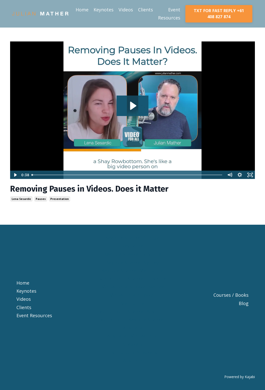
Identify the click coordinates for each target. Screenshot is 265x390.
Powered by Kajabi (239, 376)
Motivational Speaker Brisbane (132, 279)
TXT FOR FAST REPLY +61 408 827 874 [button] (219, 13)
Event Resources (169, 14)
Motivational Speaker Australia (132, 311)
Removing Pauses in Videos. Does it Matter (89, 189)
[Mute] (230, 175)
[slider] (127, 175)
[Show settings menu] (240, 175)
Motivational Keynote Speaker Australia (132, 323)
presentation (59, 199)
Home (82, 10)
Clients (145, 10)
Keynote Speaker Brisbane (132, 254)
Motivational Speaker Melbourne (132, 299)
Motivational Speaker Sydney (132, 287)
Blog (244, 303)
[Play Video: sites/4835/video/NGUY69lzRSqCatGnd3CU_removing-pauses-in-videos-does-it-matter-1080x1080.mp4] (132, 106)
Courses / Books (231, 295)
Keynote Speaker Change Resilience (132, 242)
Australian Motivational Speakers (132, 340)
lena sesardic (21, 199)
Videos (126, 10)
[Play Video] (15, 175)
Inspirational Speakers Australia (132, 356)
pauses (41, 199)
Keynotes (104, 10)
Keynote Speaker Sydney (132, 262)
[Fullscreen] (250, 175)
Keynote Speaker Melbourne (132, 270)
